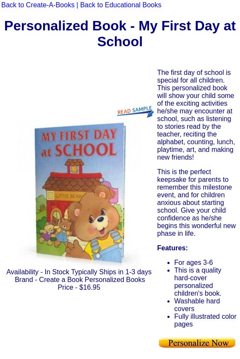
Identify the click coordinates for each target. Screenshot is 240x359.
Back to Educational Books (120, 5)
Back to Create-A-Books (38, 5)
